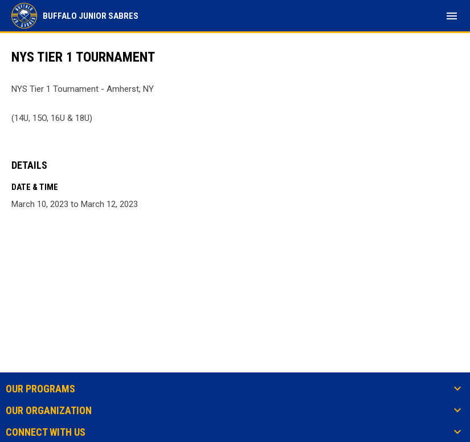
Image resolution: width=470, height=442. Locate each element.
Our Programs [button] (40, 389)
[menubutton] (452, 16)
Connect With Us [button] (45, 432)
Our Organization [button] (49, 410)
